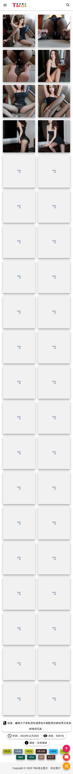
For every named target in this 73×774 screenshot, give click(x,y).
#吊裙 (18, 751)
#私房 (7, 751)
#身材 (53, 751)
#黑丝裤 (41, 751)
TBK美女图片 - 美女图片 (47, 768)
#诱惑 (29, 751)
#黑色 (31, 757)
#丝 (41, 757)
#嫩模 (20, 757)
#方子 (51, 757)
